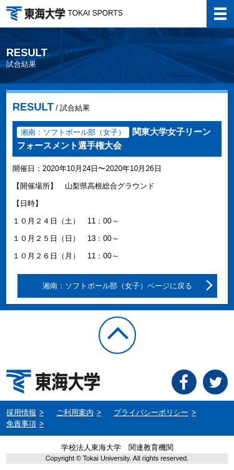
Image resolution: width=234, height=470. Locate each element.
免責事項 (21, 423)
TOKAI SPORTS (64, 13)
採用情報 (21, 412)
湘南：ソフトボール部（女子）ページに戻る (117, 286)
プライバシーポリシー (151, 412)
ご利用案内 (75, 412)
